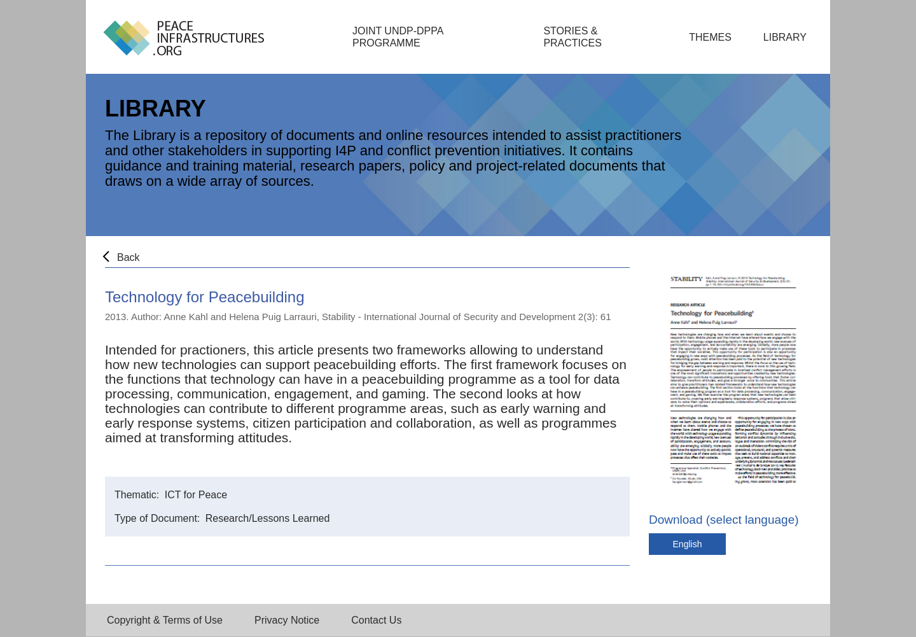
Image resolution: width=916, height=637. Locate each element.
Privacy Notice (286, 620)
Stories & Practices (572, 36)
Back (128, 257)
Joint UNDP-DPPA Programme (397, 36)
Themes (710, 37)
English (687, 544)
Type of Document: (158, 518)
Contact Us (376, 620)
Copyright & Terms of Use (165, 620)
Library (785, 37)
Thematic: (138, 494)
